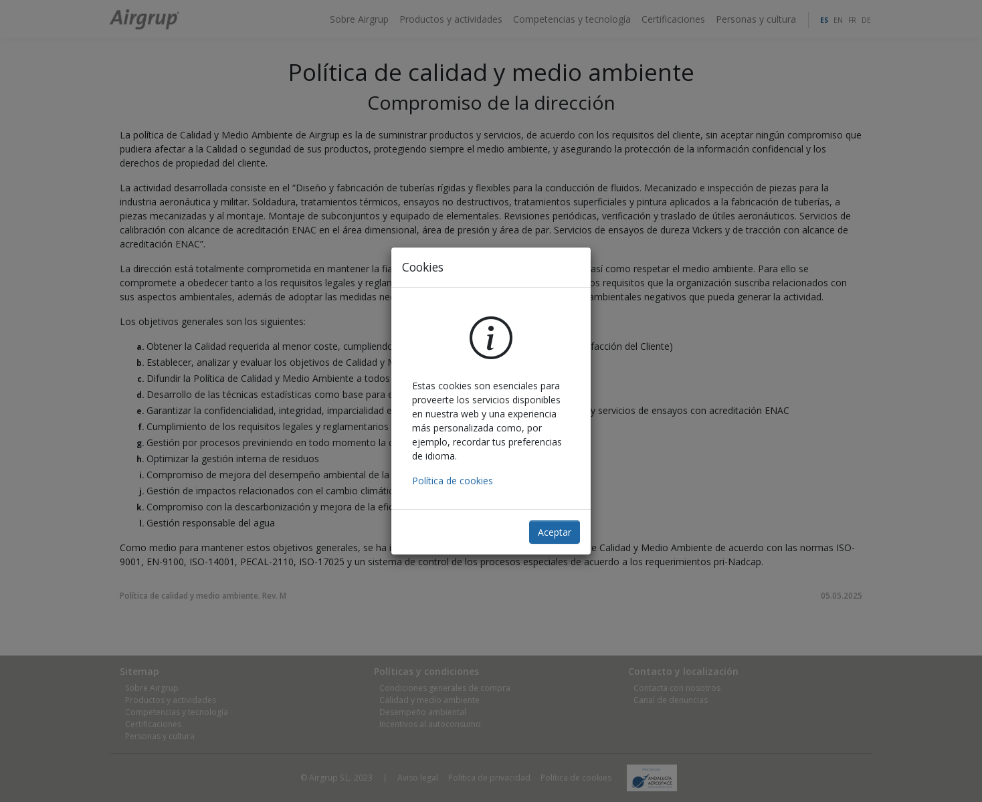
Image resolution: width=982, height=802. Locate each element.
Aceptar (554, 532)
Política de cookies (452, 480)
